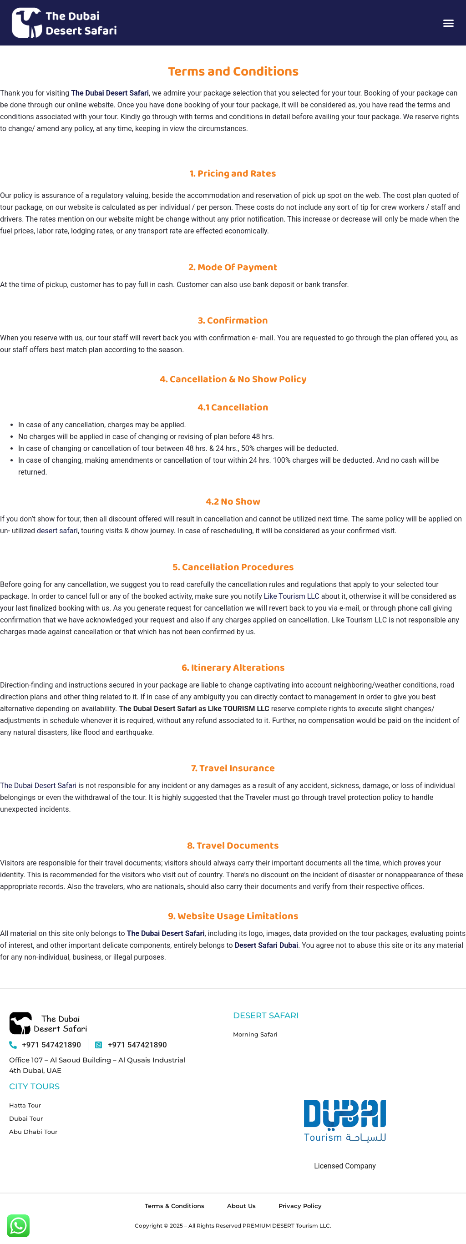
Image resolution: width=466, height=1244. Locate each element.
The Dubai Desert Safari (110, 93)
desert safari (57, 530)
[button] (448, 22)
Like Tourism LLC (291, 596)
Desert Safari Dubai (266, 945)
